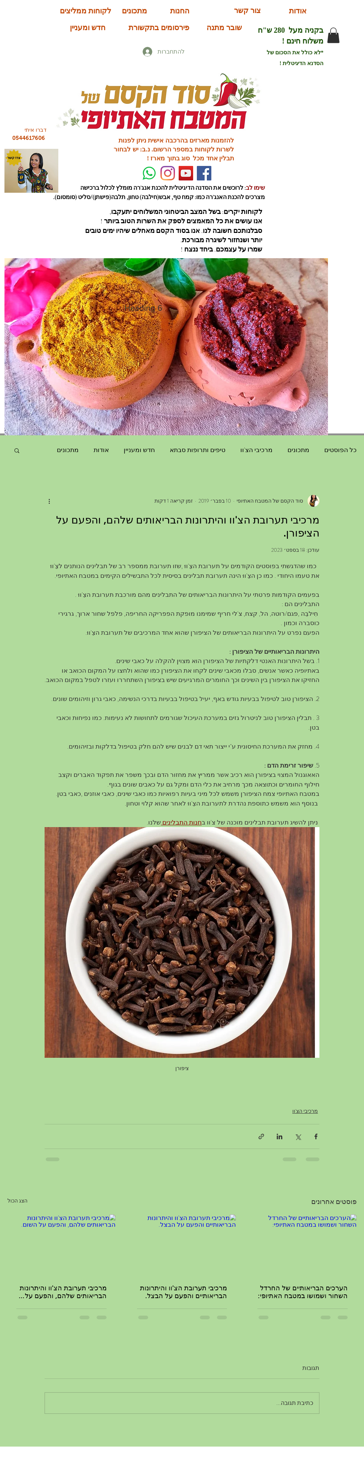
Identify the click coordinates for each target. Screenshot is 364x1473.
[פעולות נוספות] (49, 500)
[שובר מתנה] (224, 27)
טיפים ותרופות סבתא (197, 450)
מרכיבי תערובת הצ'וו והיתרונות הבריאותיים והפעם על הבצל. (183, 1292)
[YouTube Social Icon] (186, 173)
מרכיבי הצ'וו (256, 450)
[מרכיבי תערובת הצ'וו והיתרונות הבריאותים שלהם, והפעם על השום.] (61, 1244)
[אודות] (297, 11)
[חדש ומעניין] (87, 27)
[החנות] (179, 10)
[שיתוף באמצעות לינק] (261, 1136)
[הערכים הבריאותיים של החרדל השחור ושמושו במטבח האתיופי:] (302, 1244)
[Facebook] (204, 173)
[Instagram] (167, 173)
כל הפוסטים (340, 450)
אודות (101, 450)
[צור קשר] (247, 10)
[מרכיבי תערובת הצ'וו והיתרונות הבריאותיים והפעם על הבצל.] (182, 1244)
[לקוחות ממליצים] (85, 10)
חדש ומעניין (139, 450)
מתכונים (298, 450)
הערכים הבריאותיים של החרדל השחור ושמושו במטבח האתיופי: (303, 1292)
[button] (333, 35)
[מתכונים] (134, 10)
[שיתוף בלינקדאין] (279, 1136)
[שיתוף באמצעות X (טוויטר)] (297, 1136)
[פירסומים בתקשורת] (159, 27)
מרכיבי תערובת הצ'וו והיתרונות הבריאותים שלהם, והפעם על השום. (63, 1292)
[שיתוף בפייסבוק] (315, 1136)
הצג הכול (17, 1200)
